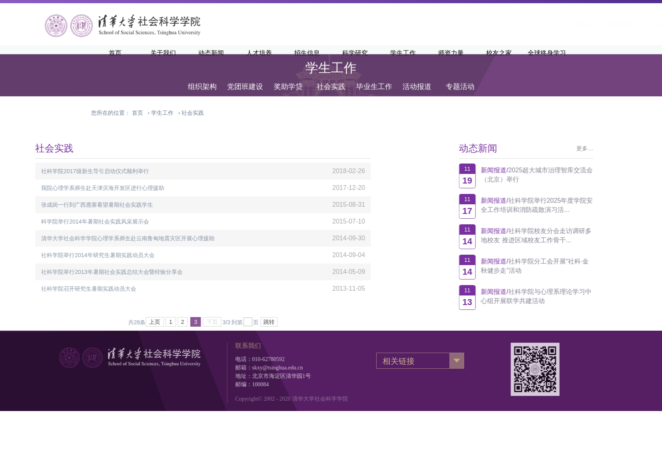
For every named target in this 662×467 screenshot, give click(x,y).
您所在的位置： (110, 113)
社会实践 (331, 77)
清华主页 (486, 24)
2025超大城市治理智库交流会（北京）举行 (568, 175)
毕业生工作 (374, 77)
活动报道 (417, 77)
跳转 (192, 322)
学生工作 (162, 113)
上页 (78, 322)
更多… (615, 148)
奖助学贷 (288, 77)
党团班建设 (245, 77)
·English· (562, 24)
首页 (137, 113)
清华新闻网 (524, 24)
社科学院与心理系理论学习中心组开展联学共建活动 (567, 296)
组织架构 (202, 77)
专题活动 (460, 77)
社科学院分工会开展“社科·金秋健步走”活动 (566, 266)
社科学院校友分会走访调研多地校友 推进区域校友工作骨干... (567, 235)
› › (168, 113)
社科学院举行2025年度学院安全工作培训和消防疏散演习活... (568, 205)
